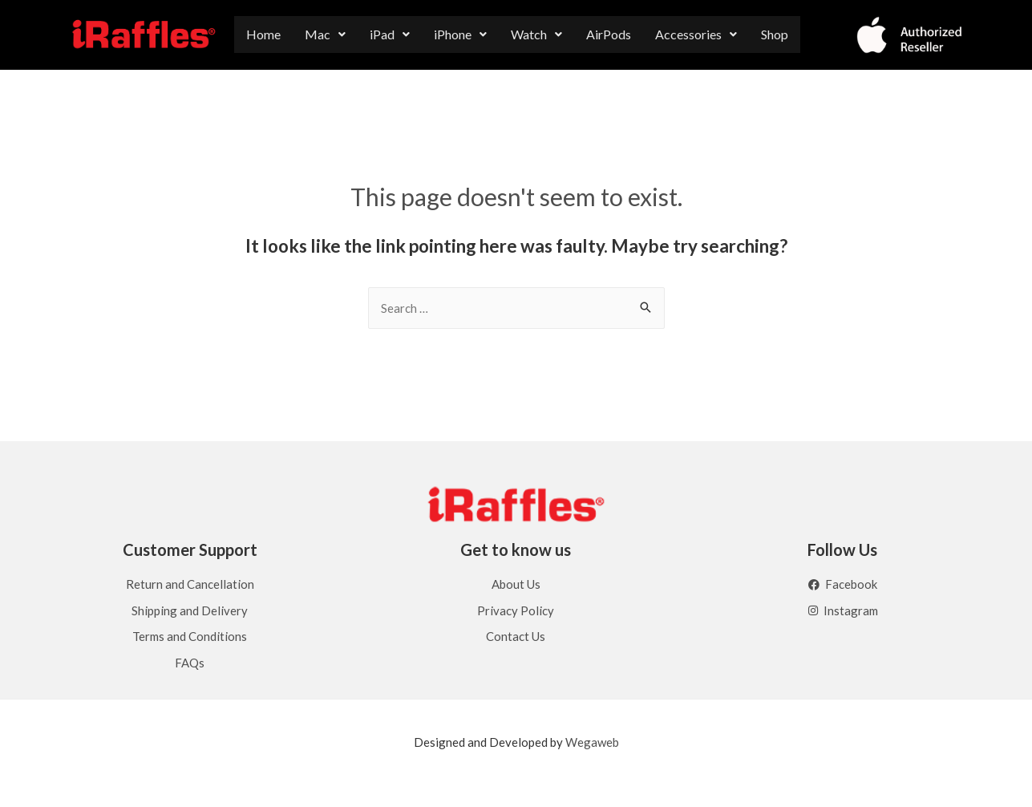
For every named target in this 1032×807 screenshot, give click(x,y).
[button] (325, 34)
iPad (390, 34)
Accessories (696, 34)
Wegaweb (592, 742)
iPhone (460, 34)
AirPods (608, 34)
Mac (325, 34)
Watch (536, 34)
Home (263, 34)
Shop (774, 34)
